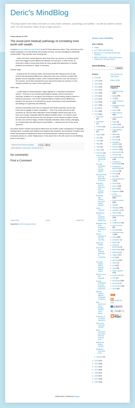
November (100, 122)
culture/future (117, 127)
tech (113, 278)
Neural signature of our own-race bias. (101, 237)
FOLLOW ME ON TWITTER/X (116, 75)
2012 (97, 364)
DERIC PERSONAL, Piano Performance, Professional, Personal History (108, 58)
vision (114, 289)
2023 (97, 87)
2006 (97, 382)
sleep (114, 268)
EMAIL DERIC (115, 80)
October (99, 127)
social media (116, 275)
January (99, 357)
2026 (97, 78)
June (98, 141)
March (98, 150)
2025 (97, 81)
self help (115, 260)
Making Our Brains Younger (100, 344)
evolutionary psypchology (116, 167)
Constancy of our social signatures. (101, 318)
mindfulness (116, 223)
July (98, 138)
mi (113, 220)
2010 (97, 370)
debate (114, 134)
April (98, 147)
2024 (97, 84)
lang (113, 205)
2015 (97, 111)
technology (116, 281)
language (115, 208)
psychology (116, 249)
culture (114, 124)
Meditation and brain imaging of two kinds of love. (101, 227)
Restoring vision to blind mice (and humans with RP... (100, 188)
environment (116, 152)
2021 (97, 93)
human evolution (118, 200)
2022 (97, 90)
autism (114, 110)
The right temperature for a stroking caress (101, 168)
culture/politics (26, 148)
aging (114, 96)
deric (114, 137)
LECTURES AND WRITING (103, 50)
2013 (97, 361)
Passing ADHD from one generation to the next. (101, 177)
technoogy (116, 283)
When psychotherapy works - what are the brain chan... (101, 334)
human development (116, 195)
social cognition (117, 271)
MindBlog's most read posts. (100, 351)
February (99, 153)
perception (116, 240)
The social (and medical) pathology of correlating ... (100, 253)
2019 (97, 99)
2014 (97, 114)
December (100, 117)
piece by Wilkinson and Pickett (28, 49)
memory (115, 213)
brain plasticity (117, 113)
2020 (97, 96)
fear (113, 176)
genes (114, 189)
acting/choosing (117, 91)
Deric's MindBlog (39, 12)
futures (114, 186)
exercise (115, 171)
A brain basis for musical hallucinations (101, 158)
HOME (96, 48)
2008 (97, 376)
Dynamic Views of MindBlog (102, 38)
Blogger (76, 396)
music (114, 237)
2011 (97, 367)
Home (48, 220)
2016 (97, 108)
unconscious (116, 286)
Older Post (80, 220)
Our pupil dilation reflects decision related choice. (100, 266)
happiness (116, 191)
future (114, 183)
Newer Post (15, 220)
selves (114, 263)
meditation (116, 210)
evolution (115, 155)
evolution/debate (118, 157)
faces (114, 174)
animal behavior (117, 101)
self (113, 257)
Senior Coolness (100, 209)
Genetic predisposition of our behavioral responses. (101, 285)
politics (114, 242)
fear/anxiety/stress (37, 148)
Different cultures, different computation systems (101, 295)
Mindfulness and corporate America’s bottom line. (101, 216)
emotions (115, 149)
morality (115, 230)
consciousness (117, 117)
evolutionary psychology (116, 163)
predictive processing (116, 246)
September (100, 130)
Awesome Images (99, 244)
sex (113, 265)
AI (113, 98)
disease (115, 140)
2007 (97, 379)
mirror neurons (117, 225)
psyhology (115, 252)
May (98, 144)
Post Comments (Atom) (28, 224)
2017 (97, 105)
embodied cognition (115, 143)
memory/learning (118, 216)
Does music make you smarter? (100, 325)
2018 (97, 102)
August (99, 135)
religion (114, 255)
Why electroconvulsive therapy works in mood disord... (101, 307)
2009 (97, 373)
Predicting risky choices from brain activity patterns (100, 200)
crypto (114, 122)
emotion (115, 147)
